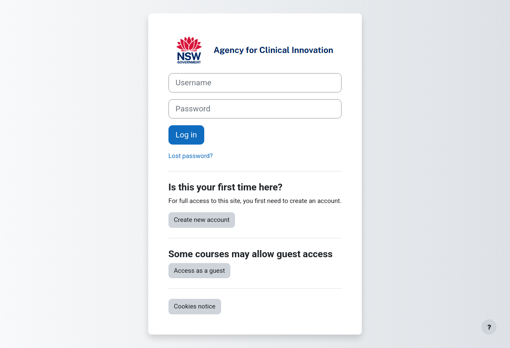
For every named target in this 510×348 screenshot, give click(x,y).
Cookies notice (195, 306)
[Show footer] (489, 327)
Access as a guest (199, 270)
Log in (186, 135)
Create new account (202, 220)
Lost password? (190, 156)
